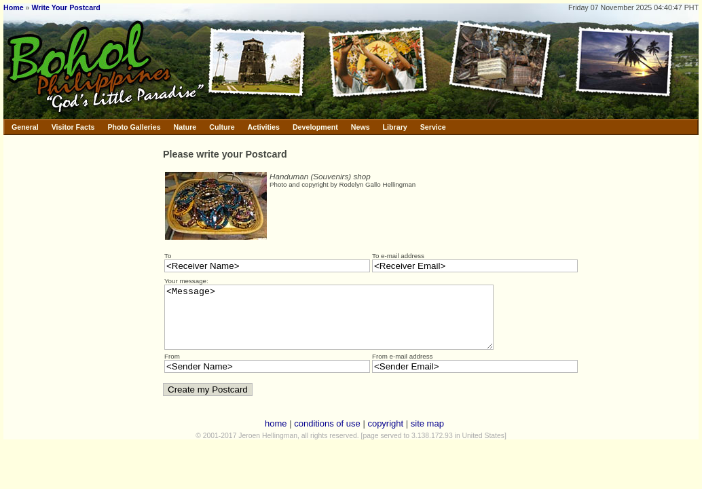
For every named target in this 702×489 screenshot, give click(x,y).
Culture (221, 127)
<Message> (348, 323)
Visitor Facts (73, 127)
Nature (185, 127)
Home (13, 7)
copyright (385, 436)
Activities (264, 127)
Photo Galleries (133, 127)
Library (395, 127)
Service (433, 127)
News (360, 127)
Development (315, 127)
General (25, 127)
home (276, 436)
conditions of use (327, 436)
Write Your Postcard (65, 7)
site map (427, 436)
